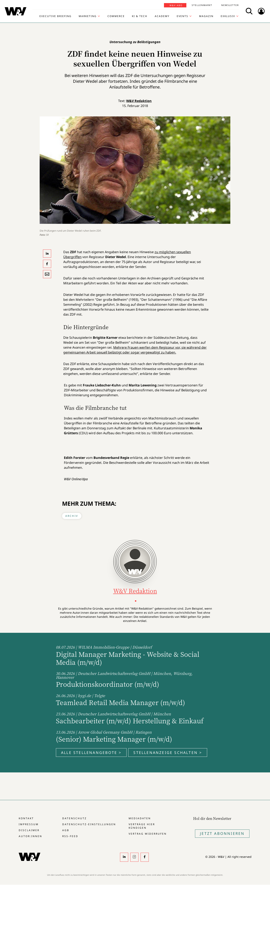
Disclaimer (29, 830)
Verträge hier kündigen (142, 826)
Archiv (71, 516)
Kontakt (26, 818)
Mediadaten (140, 818)
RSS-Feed (70, 836)
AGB (65, 830)
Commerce (116, 16)
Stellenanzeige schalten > (167, 752)
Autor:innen (30, 836)
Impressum (29, 824)
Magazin (206, 16)
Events (182, 16)
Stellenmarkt (202, 5)
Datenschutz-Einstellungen (89, 824)
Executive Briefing (55, 16)
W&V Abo (176, 5)
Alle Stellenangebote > (91, 752)
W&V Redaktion (139, 101)
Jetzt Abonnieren (222, 833)
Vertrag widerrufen (148, 833)
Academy (162, 16)
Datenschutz (74, 818)
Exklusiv (228, 16)
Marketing (88, 16)
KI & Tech (139, 16)
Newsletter (230, 5)
